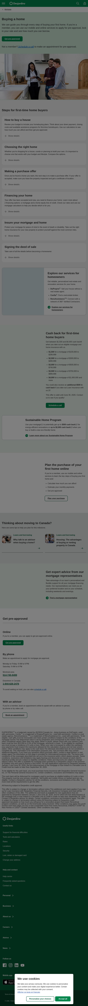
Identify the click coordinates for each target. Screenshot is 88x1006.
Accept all (63, 999)
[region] (44, 989)
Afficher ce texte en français (28, 992)
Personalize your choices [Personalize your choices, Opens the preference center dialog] (40, 999)
